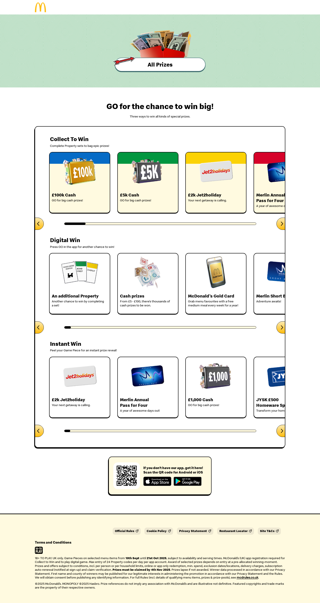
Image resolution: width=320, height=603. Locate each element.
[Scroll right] (280, 224)
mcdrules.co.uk (247, 577)
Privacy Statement (195, 531)
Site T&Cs (269, 531)
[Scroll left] (39, 224)
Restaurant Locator (235, 531)
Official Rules (126, 531)
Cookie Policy (159, 531)
